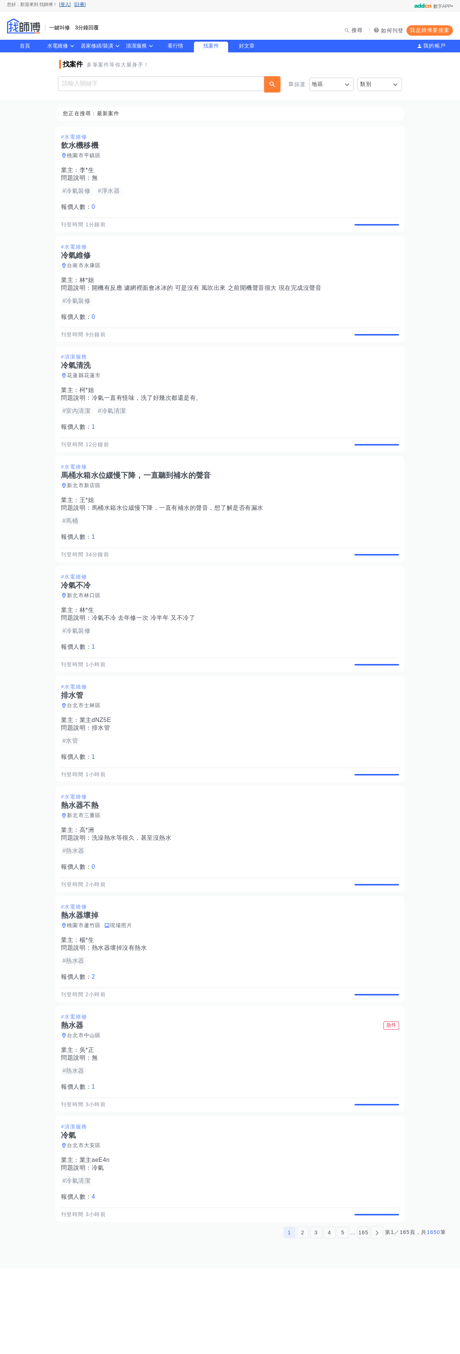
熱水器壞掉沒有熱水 (121, 1008)
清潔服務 (136, 46)
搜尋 (357, 30)
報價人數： (80, 207)
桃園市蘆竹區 (86, 985)
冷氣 (100, 1245)
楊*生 (89, 1000)
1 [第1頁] (289, 1318)
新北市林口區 (86, 630)
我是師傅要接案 (430, 30)
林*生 (89, 644)
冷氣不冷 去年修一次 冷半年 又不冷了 (146, 652)
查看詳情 (374, 229)
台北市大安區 (86, 1222)
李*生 (89, 170)
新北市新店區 (86, 511)
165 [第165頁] (364, 1318)
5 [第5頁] (342, 1318)
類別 (366, 84)
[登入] (65, 4)
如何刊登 (392, 30)
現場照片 (123, 985)
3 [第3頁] (316, 1318)
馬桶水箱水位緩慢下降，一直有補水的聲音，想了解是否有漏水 (180, 534)
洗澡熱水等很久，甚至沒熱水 (134, 889)
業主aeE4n (97, 1237)
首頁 (25, 46)
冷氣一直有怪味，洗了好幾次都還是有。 (149, 415)
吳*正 (89, 1118)
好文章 (247, 46)
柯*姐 (89, 407)
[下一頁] (377, 1318)
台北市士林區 (86, 748)
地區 (317, 84)
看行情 (175, 46)
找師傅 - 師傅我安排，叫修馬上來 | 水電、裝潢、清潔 (24, 26)
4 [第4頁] (329, 1318)
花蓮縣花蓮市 (86, 393)
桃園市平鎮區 (86, 156)
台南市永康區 (86, 274)
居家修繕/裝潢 (97, 46)
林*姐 (89, 289)
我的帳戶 (434, 46)
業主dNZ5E (97, 763)
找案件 (211, 46)
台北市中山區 (86, 1104)
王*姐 (89, 526)
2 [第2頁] (302, 1318)
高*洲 (89, 881)
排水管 (103, 771)
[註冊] (80, 4)
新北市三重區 (86, 867)
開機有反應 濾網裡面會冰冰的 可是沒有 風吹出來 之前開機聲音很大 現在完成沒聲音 (209, 297)
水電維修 (57, 46)
